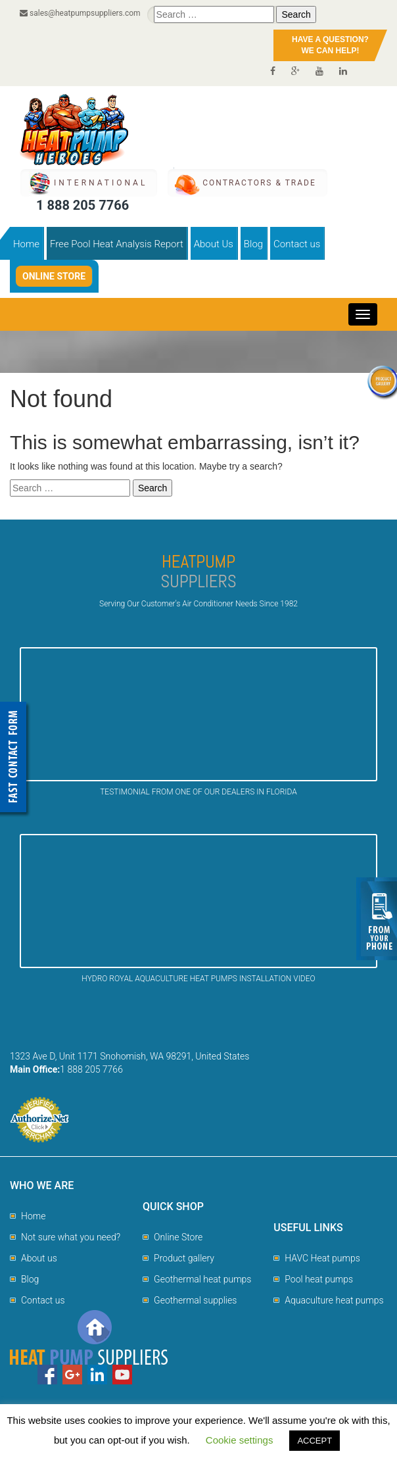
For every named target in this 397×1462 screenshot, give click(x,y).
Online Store (53, 276)
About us (39, 1258)
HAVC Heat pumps (322, 1258)
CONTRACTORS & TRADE (258, 182)
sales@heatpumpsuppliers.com (80, 13)
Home (26, 244)
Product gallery (184, 1258)
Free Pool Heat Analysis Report (116, 244)
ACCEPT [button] (314, 1441)
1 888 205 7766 (82, 205)
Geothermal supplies (195, 1300)
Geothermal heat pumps (202, 1279)
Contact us (296, 244)
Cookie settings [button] (239, 1440)
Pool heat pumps (319, 1279)
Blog (253, 244)
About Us (213, 244)
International (100, 182)
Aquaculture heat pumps (334, 1300)
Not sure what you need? (70, 1237)
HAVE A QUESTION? (330, 46)
